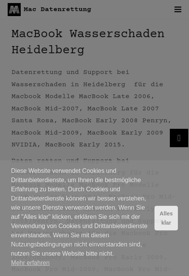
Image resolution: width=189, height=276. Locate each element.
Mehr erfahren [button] (30, 263)
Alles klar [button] (166, 218)
